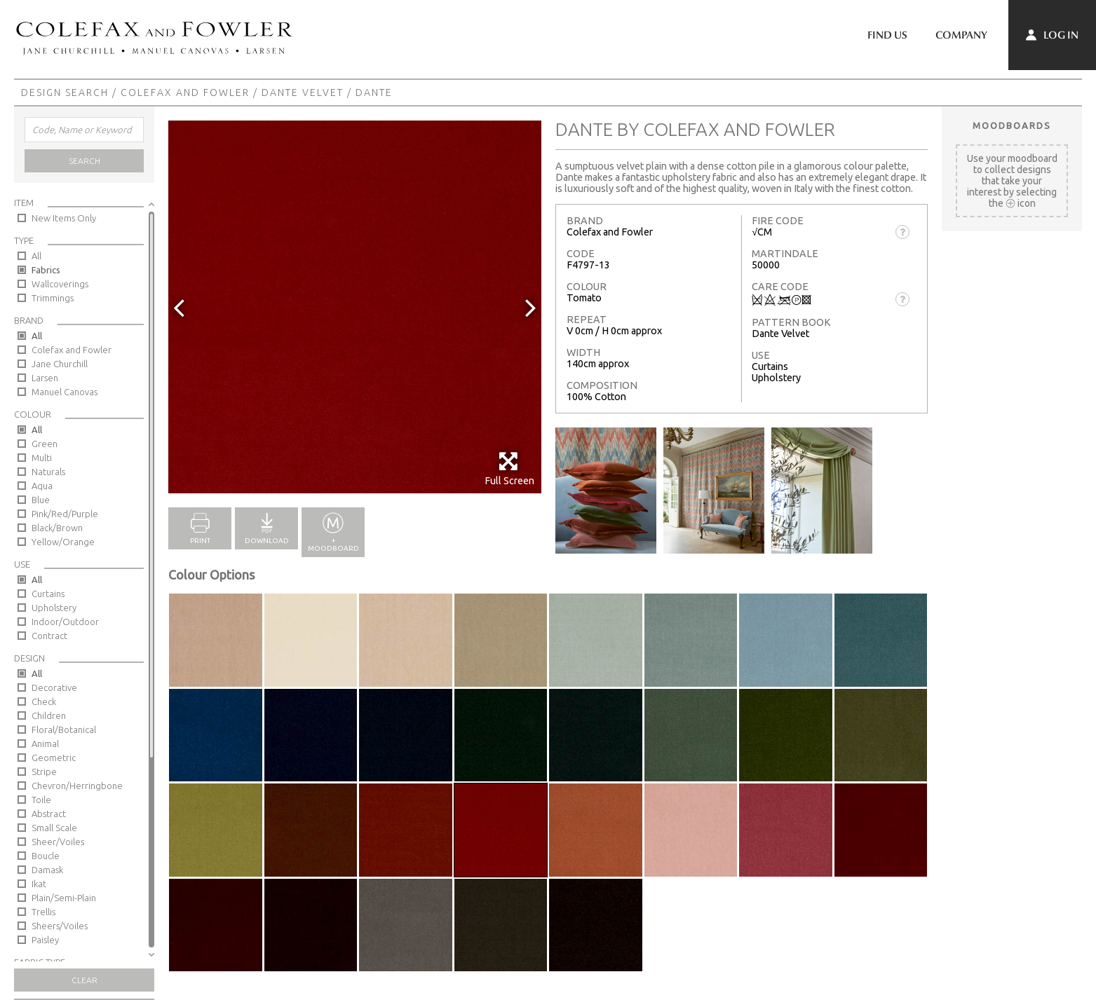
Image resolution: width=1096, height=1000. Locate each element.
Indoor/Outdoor (65, 621)
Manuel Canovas (64, 392)
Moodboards (1012, 125)
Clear (84, 980)
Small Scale (54, 828)
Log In (1052, 35)
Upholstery (54, 607)
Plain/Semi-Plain (64, 898)
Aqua (42, 486)
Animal (45, 743)
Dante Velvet (303, 92)
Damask (47, 870)
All (36, 256)
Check (44, 701)
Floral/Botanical (64, 729)
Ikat (39, 884)
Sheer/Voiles (58, 842)
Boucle (46, 856)
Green (44, 443)
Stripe (44, 771)
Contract (49, 636)
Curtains (48, 593)
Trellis (43, 912)
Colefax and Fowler (185, 92)
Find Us (887, 35)
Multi (42, 458)
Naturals (48, 472)
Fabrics (46, 270)
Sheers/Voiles (60, 926)
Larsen (45, 378)
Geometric (54, 757)
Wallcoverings (60, 284)
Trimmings (53, 298)
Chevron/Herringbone (77, 785)
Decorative (54, 687)
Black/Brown (57, 528)
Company (961, 35)
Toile (41, 799)
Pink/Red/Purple (65, 514)
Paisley (45, 940)
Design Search (65, 92)
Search (84, 160)
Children (49, 715)
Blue (41, 500)
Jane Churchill (60, 364)
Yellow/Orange (63, 542)
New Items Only (64, 218)
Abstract (49, 814)
